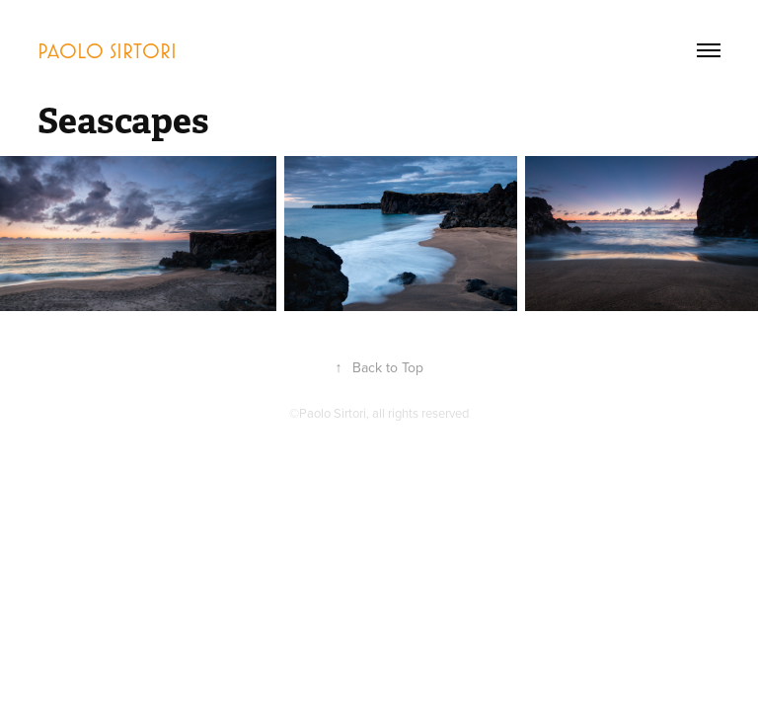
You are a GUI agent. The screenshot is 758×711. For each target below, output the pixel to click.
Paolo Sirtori (107, 50)
